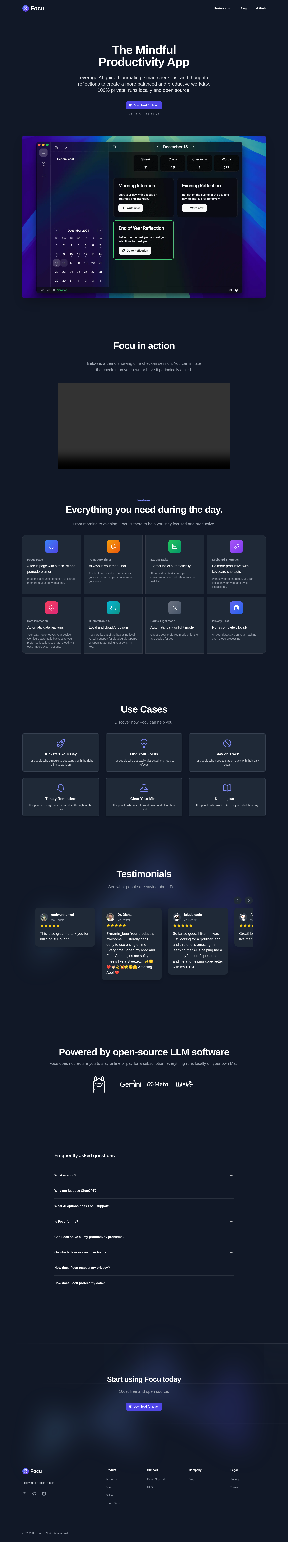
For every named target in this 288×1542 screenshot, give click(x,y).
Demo (109, 1487)
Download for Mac (143, 105)
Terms (234, 1487)
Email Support (156, 1479)
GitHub (261, 8)
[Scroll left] (238, 900)
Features (222, 8)
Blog (243, 8)
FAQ (150, 1487)
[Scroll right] (249, 900)
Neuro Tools (113, 1503)
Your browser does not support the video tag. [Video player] (144, 426)
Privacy (235, 1479)
